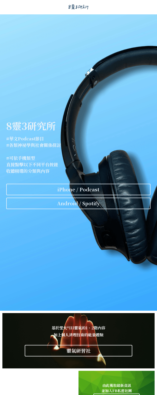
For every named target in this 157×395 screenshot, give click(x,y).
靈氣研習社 (78, 350)
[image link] (78, 7)
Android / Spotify (78, 203)
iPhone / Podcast (78, 189)
